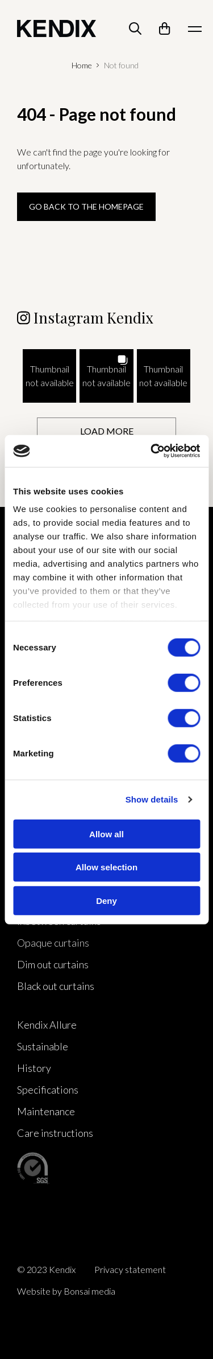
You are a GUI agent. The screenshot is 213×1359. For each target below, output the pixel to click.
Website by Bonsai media (66, 1291)
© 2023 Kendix (46, 1269)
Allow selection (106, 867)
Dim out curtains (53, 964)
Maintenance (46, 1111)
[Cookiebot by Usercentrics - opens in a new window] (151, 451)
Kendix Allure (47, 1024)
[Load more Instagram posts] (106, 430)
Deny (106, 900)
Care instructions (55, 1133)
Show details (152, 799)
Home (82, 65)
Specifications (47, 1089)
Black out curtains (55, 986)
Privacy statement (130, 1269)
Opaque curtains (53, 942)
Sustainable (42, 1046)
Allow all (106, 833)
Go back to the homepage (86, 206)
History (34, 1068)
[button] (49, 376)
